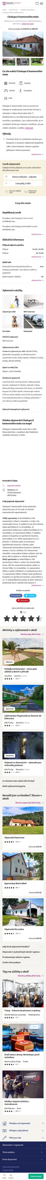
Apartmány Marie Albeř (15, 883)
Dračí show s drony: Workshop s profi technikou (21, 1056)
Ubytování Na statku (14, 929)
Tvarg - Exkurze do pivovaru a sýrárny (22, 1010)
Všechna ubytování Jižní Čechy (27, 803)
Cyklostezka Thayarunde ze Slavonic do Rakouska (22, 717)
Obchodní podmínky (10, 1167)
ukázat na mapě (27, 24)
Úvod (4, 10)
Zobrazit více (36, 154)
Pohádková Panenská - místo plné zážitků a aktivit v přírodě (20, 670)
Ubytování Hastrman (14, 837)
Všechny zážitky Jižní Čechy (29, 976)
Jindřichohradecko (27, 10)
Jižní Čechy (13, 10)
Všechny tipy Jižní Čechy (30, 634)
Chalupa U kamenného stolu (12, 12)
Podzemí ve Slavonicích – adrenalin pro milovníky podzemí (22, 763)
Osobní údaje (7, 1170)
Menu (41, 3)
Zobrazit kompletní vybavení (15, 409)
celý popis (29, 128)
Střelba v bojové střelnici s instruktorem (16, 1102)
